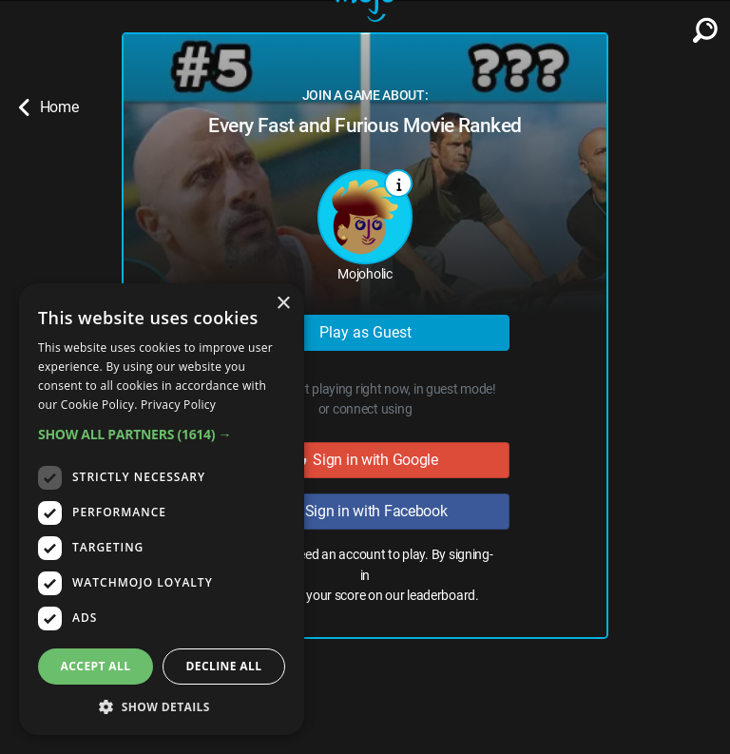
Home (48, 107)
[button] (161, 434)
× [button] (283, 304)
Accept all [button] (96, 666)
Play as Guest (365, 332)
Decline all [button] (224, 666)
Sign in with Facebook (364, 511)
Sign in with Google (365, 460)
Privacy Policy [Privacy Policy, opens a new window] (178, 404)
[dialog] (161, 509)
